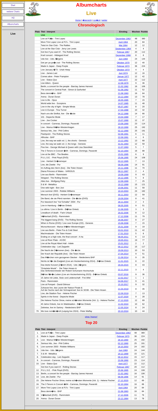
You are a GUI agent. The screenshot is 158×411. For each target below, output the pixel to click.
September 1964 (123, 48)
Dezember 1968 (123, 55)
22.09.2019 (123, 293)
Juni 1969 (123, 59)
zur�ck (96, 20)
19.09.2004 (123, 198)
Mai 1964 (123, 45)
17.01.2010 (123, 233)
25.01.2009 (123, 227)
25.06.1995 (123, 157)
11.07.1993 (123, 147)
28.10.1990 (123, 127)
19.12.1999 (123, 184)
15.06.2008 (123, 223)
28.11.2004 (123, 202)
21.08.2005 (123, 209)
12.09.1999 (123, 181)
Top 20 (91, 322)
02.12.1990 (123, 131)
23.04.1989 (123, 117)
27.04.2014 (123, 254)
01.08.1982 (123, 89)
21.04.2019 (123, 289)
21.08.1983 (123, 93)
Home (78, 20)
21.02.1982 (123, 86)
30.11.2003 (123, 194)
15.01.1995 (123, 154)
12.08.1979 (123, 83)
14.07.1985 (123, 103)
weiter (104, 20)
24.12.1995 (123, 178)
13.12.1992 (123, 140)
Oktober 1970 (123, 62)
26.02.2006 (123, 213)
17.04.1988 (123, 110)
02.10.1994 (123, 151)
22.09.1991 (123, 137)
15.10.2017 (123, 284)
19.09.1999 (123, 174)
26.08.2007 (123, 220)
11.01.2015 (123, 261)
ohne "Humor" (91, 317)
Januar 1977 (123, 76)
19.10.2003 (123, 191)
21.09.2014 (123, 257)
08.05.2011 (123, 237)
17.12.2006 (123, 216)
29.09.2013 (123, 250)
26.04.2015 (123, 265)
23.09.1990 (123, 123)
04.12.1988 (123, 113)
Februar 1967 (123, 52)
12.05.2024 (123, 307)
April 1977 (123, 80)
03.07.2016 (123, 274)
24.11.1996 (123, 168)
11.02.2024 (123, 304)
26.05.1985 (123, 100)
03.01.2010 (123, 230)
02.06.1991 (123, 134)
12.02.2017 (123, 278)
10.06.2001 (123, 188)
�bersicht (87, 20)
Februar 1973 (123, 66)
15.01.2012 (123, 243)
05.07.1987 (123, 106)
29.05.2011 (123, 240)
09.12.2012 (123, 246)
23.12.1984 (123, 97)
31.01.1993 (123, 144)
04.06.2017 (123, 281)
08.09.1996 (123, 164)
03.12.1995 (123, 161)
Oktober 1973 (123, 70)
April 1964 (123, 42)
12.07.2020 (123, 296)
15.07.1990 (123, 120)
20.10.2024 (123, 311)
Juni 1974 (123, 73)
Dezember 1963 (123, 38)
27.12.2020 (123, 300)
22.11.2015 (123, 269)
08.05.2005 (123, 205)
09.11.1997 (123, 171)
